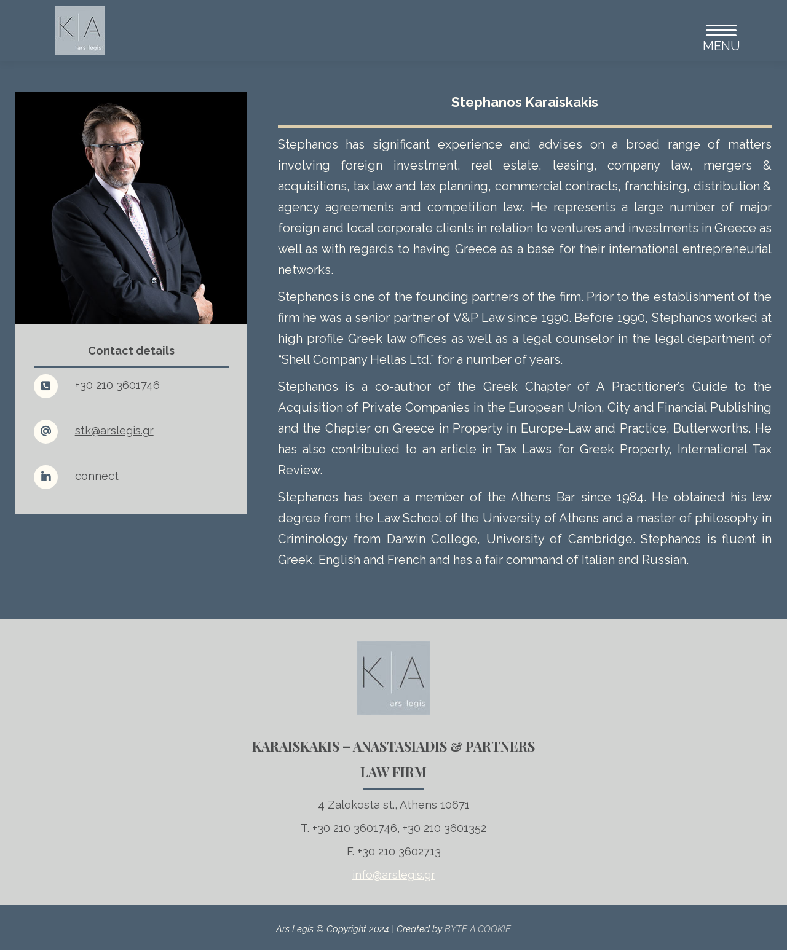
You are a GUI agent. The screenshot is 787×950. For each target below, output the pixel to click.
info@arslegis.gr (393, 874)
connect (97, 475)
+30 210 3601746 (117, 385)
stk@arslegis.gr (114, 430)
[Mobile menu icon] (716, 30)
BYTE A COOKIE (478, 929)
